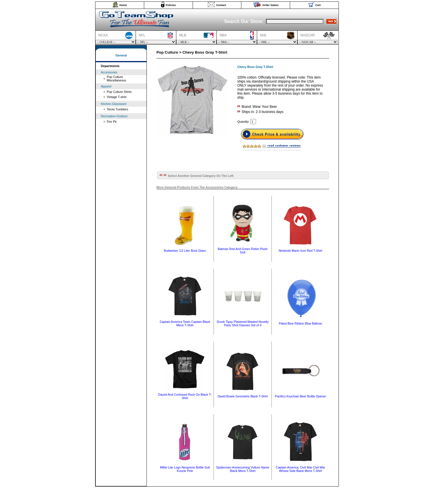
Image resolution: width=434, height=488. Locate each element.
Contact (221, 5)
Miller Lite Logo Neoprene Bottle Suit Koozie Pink (185, 469)
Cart (318, 5)
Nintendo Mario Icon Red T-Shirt (300, 250)
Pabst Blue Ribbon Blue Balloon (300, 323)
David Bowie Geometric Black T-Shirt (243, 396)
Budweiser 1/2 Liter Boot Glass (185, 250)
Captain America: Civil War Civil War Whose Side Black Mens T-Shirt (300, 469)
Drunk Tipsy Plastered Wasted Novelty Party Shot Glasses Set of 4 (243, 323)
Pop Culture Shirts (119, 91)
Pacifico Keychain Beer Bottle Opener (300, 396)
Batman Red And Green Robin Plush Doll (243, 250)
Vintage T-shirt (116, 97)
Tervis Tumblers (117, 109)
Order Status (270, 5)
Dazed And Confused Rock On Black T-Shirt (185, 396)
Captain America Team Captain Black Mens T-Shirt (185, 323)
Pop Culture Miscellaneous (116, 78)
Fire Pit (112, 121)
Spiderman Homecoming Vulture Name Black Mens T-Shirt (242, 469)
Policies (171, 5)
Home (123, 5)
